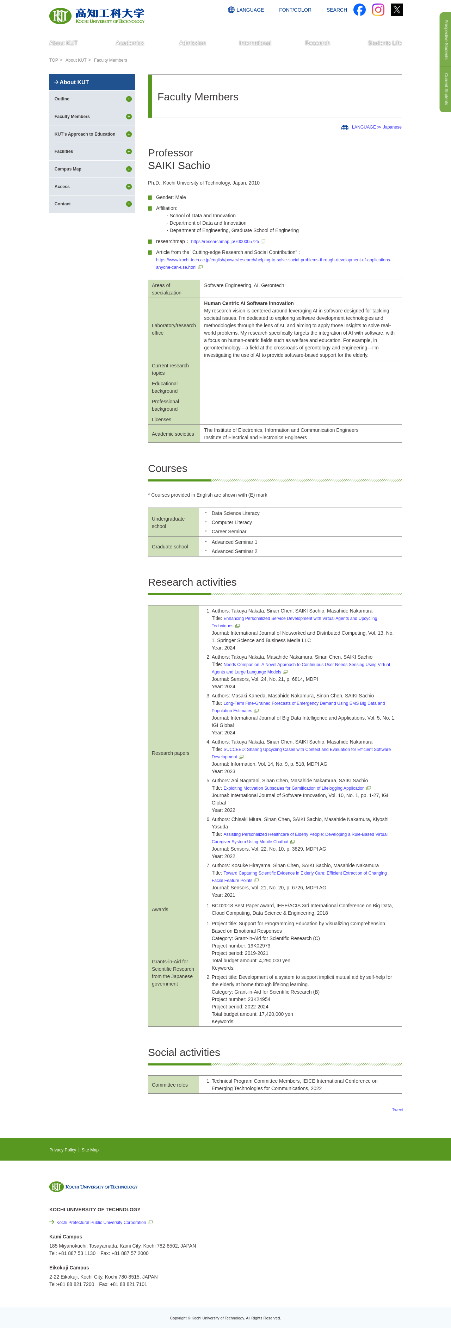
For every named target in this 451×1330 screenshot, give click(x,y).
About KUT (79, 60)
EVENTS (335, 1199)
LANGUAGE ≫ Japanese (373, 127)
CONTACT (388, 23)
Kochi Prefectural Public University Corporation (107, 1222)
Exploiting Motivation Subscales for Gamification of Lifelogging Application (304, 788)
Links (331, 1228)
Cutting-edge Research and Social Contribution (355, 1213)
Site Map (95, 1149)
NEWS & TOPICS (344, 1188)
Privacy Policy (64, 1149)
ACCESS (356, 23)
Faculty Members (117, 60)
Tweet (396, 1109)
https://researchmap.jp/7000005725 (230, 241)
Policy (342, 1266)
